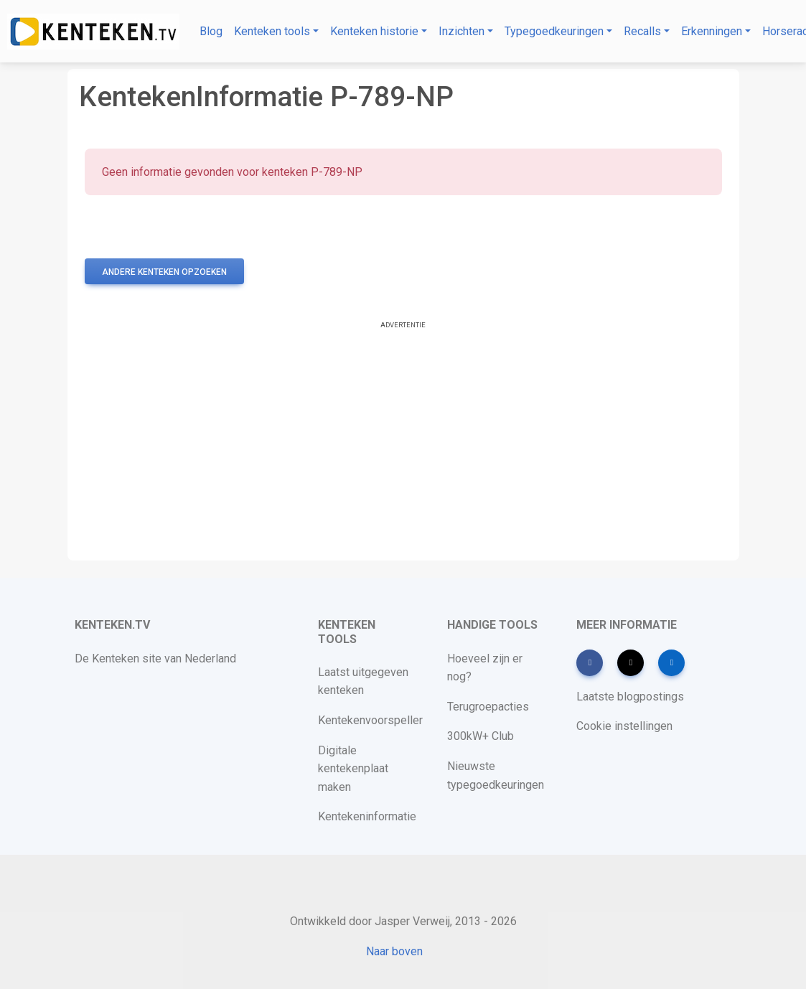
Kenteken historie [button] (374, 31)
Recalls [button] (642, 31)
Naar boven (394, 951)
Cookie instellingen (624, 726)
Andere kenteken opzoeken (164, 272)
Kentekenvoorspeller (370, 720)
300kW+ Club (480, 736)
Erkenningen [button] (711, 31)
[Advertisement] (403, 442)
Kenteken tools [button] (272, 31)
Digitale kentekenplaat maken (353, 769)
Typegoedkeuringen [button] (554, 31)
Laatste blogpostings (630, 696)
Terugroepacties (488, 706)
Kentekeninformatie (367, 816)
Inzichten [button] (461, 31)
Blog (211, 31)
